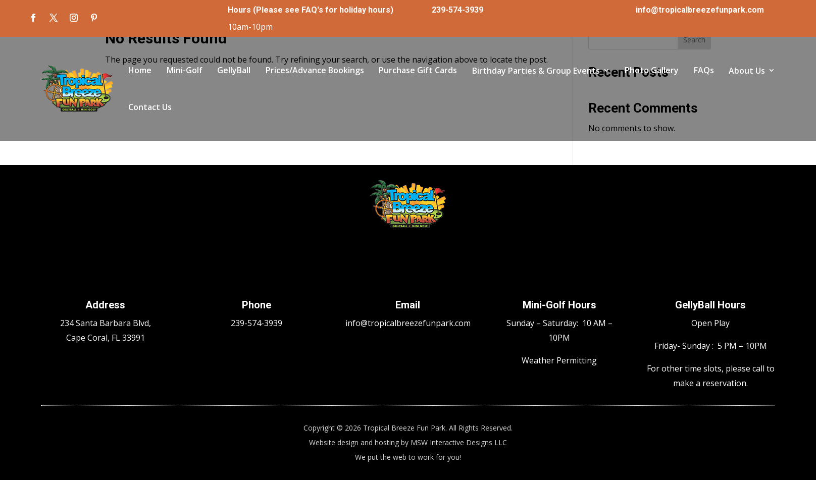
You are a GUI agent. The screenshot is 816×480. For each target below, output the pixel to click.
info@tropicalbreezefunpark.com (700, 10)
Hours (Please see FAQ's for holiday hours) (310, 10)
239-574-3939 (457, 10)
